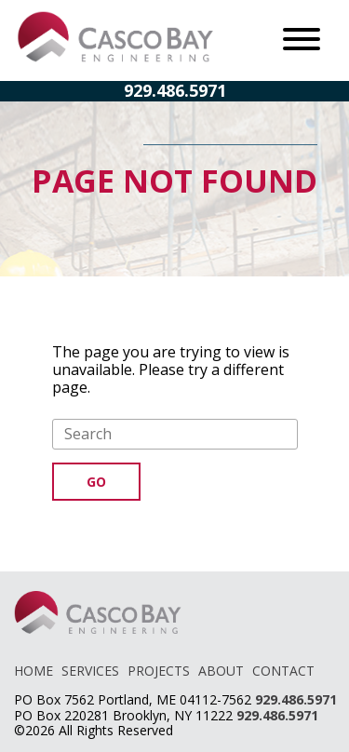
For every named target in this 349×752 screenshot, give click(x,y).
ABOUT (221, 670)
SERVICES (90, 670)
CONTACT (283, 670)
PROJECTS (159, 670)
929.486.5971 (175, 90)
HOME (33, 670)
